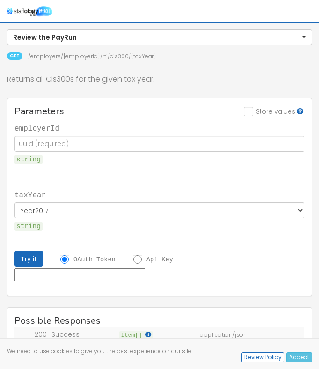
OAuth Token (94, 259)
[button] (159, 37)
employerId (36, 128)
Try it (29, 259)
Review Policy (263, 357)
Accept (299, 357)
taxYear (30, 194)
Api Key (159, 259)
